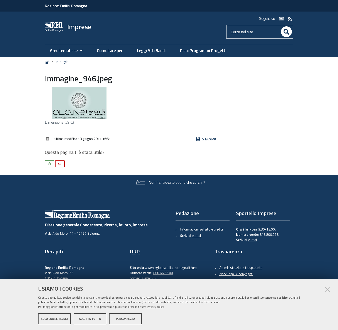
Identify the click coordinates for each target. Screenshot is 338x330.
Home (48, 62)
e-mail (196, 235)
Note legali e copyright (236, 273)
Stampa (206, 139)
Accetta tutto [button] (90, 319)
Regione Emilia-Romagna (66, 6)
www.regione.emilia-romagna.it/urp (171, 267)
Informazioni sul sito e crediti (201, 229)
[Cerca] (286, 31)
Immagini (62, 62)
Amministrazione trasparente (240, 267)
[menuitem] (68, 50)
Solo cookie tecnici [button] (54, 319)
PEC (157, 278)
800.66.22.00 (163, 272)
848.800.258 (269, 234)
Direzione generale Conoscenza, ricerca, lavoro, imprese (96, 224)
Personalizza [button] (125, 319)
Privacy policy (155, 307)
